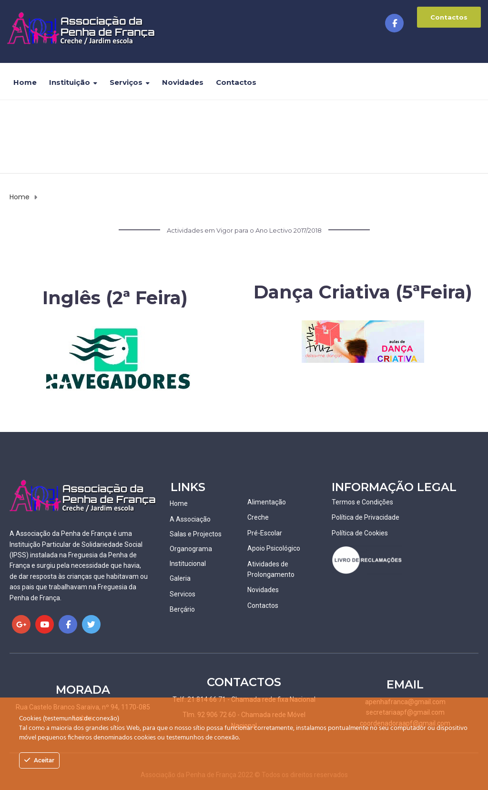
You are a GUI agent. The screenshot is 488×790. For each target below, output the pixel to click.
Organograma (191, 549)
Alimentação (266, 502)
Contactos (449, 17)
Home (25, 82)
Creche (258, 517)
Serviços (126, 82)
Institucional (188, 563)
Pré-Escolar (264, 533)
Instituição (69, 82)
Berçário (182, 609)
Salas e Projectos (196, 534)
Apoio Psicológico (273, 548)
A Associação (190, 519)
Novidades (182, 82)
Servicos (182, 594)
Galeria (180, 578)
